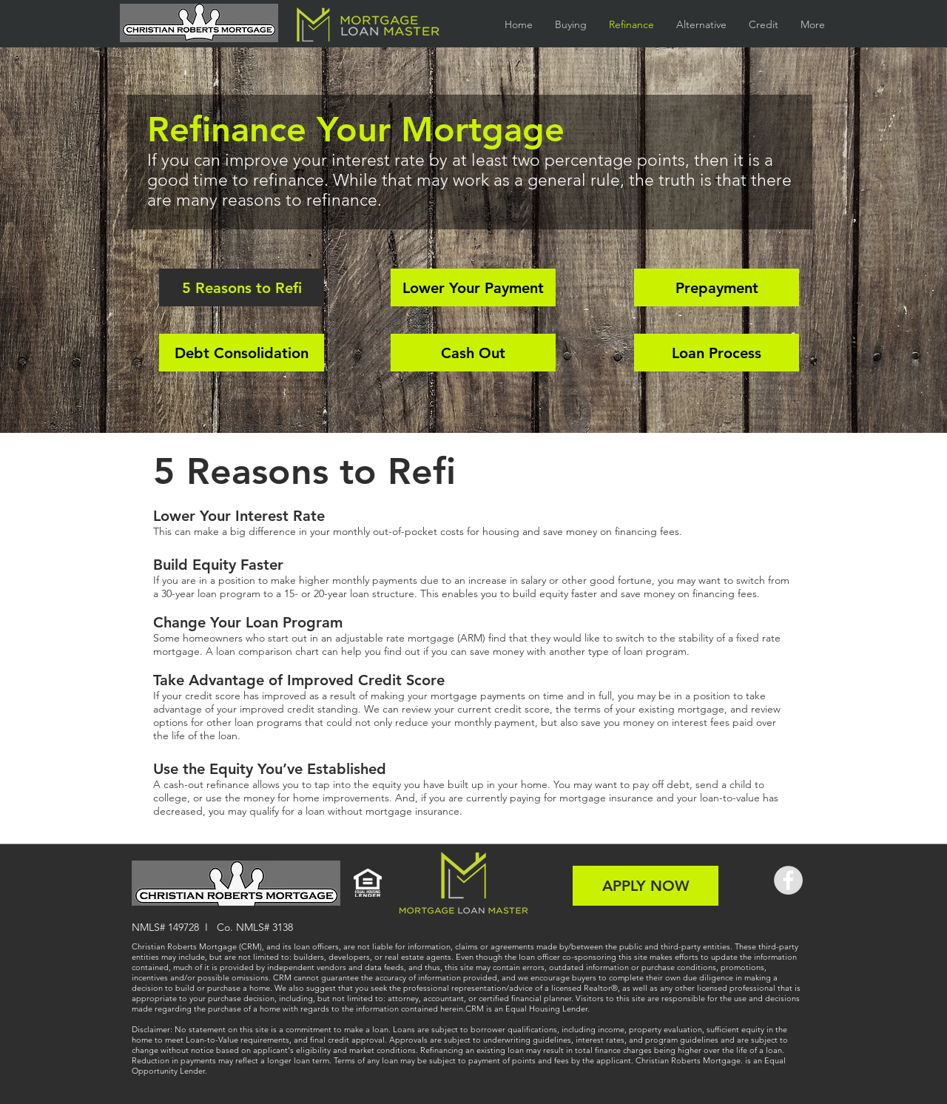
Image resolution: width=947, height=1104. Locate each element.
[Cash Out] (473, 352)
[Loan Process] (716, 352)
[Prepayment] (716, 287)
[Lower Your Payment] (473, 287)
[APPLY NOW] (645, 886)
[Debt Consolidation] (241, 352)
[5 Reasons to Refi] (241, 287)
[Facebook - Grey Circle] (788, 880)
